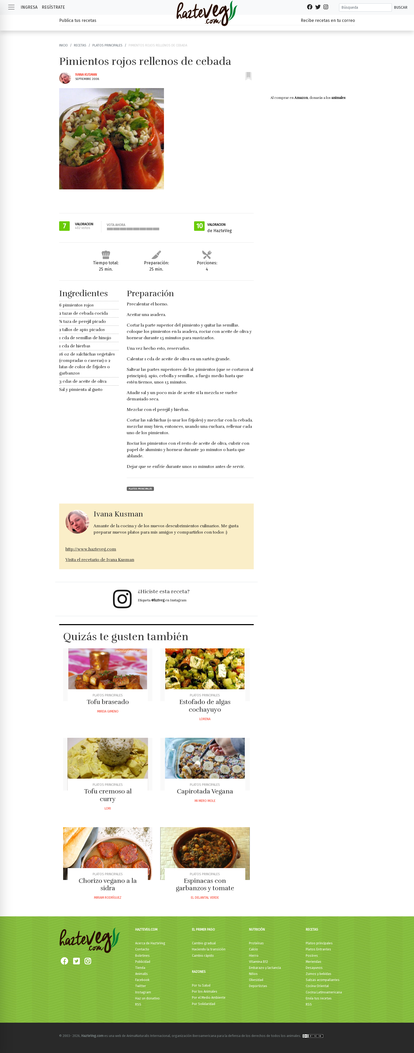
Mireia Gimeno (108, 711)
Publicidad (142, 962)
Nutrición (257, 929)
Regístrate (53, 7)
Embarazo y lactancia (265, 968)
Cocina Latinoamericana (324, 992)
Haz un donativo (147, 998)
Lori (108, 808)
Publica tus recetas (77, 20)
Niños (253, 974)
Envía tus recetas (319, 998)
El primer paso (203, 929)
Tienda (140, 968)
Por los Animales (204, 991)
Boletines (142, 956)
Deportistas (258, 986)
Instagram (143, 992)
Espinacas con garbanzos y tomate (205, 884)
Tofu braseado (108, 702)
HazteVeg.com (146, 929)
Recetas (80, 45)
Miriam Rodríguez (107, 897)
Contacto (142, 949)
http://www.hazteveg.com (90, 549)
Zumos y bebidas (318, 974)
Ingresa (29, 7)
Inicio (63, 45)
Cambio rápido (203, 956)
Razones (199, 972)
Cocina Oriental (317, 986)
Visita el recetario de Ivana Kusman (99, 559)
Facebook (142, 980)
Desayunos (314, 968)
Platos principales (107, 45)
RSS (138, 1004)
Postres (312, 956)
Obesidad (256, 980)
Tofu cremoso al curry (108, 795)
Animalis (141, 974)
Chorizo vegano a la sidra (108, 884)
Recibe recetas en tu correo (328, 20)
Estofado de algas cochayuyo (204, 706)
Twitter (140, 986)
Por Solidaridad (203, 1004)
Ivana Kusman (86, 74)
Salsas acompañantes (323, 980)
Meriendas (313, 962)
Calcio (253, 949)
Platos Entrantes (318, 949)
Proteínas (256, 943)
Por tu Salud (201, 985)
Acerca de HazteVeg (150, 943)
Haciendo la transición (208, 949)
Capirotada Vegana (205, 791)
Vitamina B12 (258, 962)
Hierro (253, 956)
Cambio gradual (204, 943)
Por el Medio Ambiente (208, 997)
